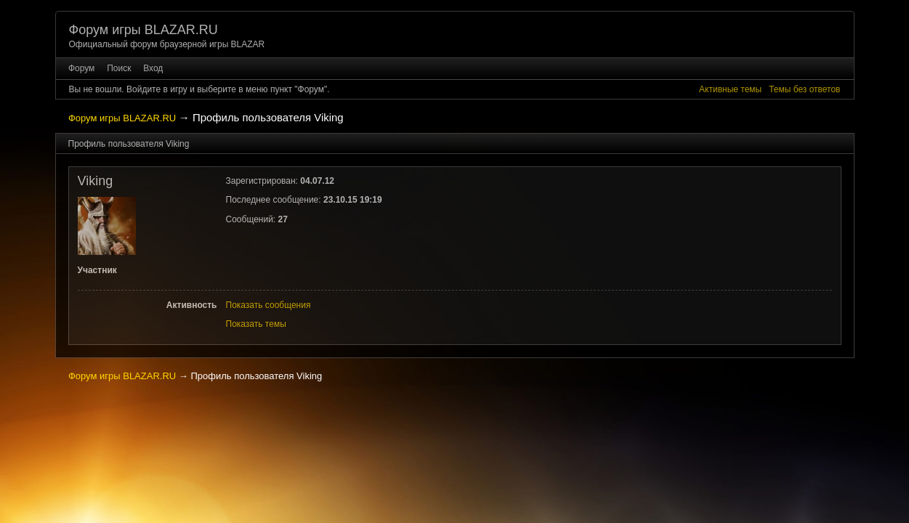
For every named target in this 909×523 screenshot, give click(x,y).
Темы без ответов (804, 89)
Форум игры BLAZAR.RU (143, 30)
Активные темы (730, 89)
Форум (81, 68)
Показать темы (256, 324)
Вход (153, 68)
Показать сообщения (268, 305)
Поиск (119, 68)
